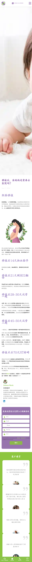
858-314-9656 (17, 3)
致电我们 (19, 560)
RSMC (8, 374)
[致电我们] (20, 559)
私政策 (18, 438)
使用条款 (23, 438)
